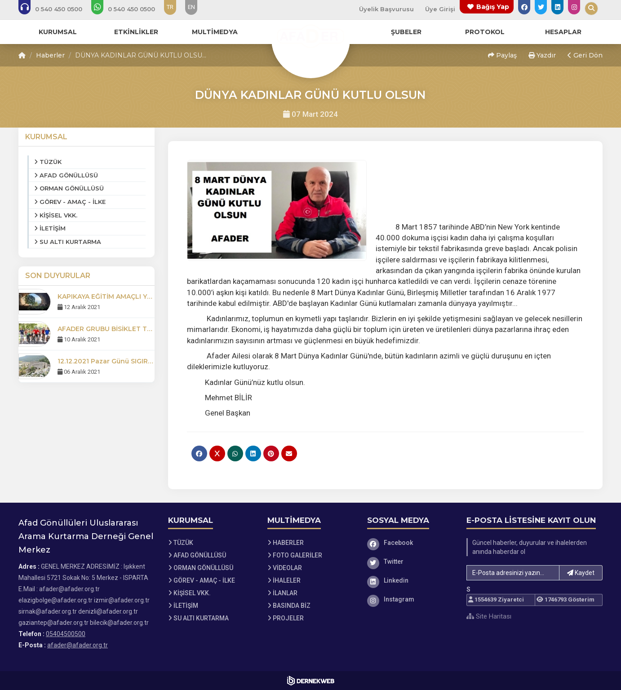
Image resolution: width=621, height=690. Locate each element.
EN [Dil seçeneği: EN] (191, 7)
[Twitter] (410, 561)
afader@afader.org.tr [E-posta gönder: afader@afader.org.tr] (77, 645)
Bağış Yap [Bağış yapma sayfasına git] (492, 7)
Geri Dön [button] (585, 55)
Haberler (50, 55)
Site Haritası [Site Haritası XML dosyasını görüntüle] (488, 616)
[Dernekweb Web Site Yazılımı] (310, 681)
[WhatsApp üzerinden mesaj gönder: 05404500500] (129, 9)
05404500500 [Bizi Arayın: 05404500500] (65, 633)
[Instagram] (410, 599)
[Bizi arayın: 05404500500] (56, 9)
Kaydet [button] (580, 572)
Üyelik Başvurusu (386, 9)
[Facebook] (410, 542)
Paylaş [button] (502, 55)
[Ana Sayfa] (310, 37)
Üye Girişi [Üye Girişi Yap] (440, 9)
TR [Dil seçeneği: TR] (170, 7)
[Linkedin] (410, 580)
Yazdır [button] (542, 55)
